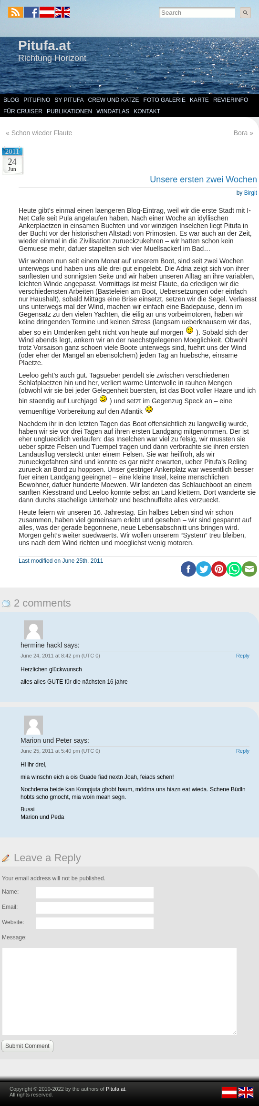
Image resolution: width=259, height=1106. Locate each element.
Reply (242, 655)
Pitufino (36, 100)
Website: (13, 922)
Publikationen (69, 111)
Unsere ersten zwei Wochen (203, 179)
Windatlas (112, 111)
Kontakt (147, 111)
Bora (241, 133)
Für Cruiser (22, 111)
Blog (11, 100)
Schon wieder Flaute (42, 133)
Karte (199, 100)
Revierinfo (230, 100)
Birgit (250, 192)
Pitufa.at (44, 45)
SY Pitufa (68, 100)
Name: (10, 891)
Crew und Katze (113, 100)
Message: (14, 937)
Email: (10, 907)
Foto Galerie (165, 100)
